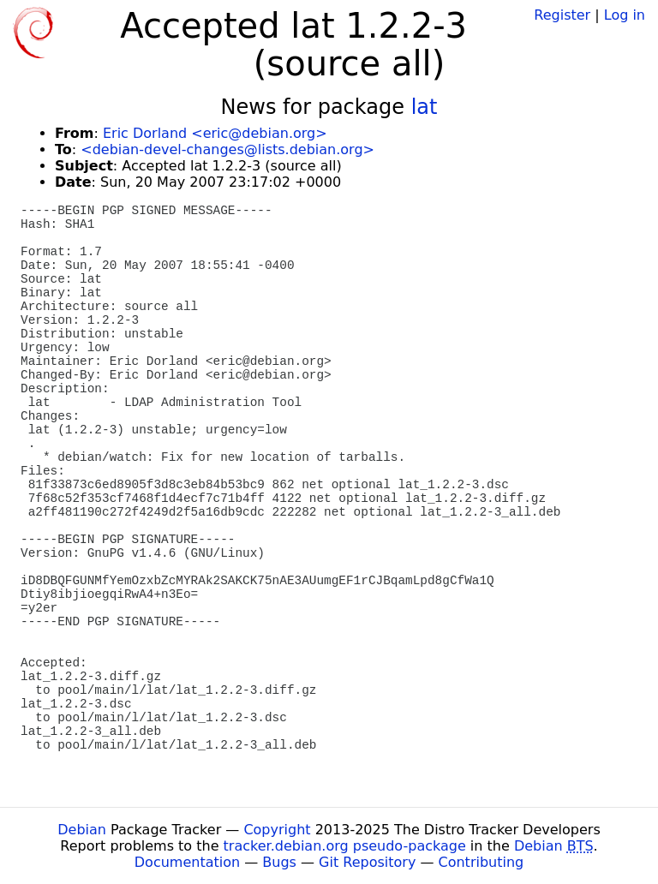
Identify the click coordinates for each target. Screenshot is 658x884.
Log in (624, 15)
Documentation (187, 862)
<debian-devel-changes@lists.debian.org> (227, 149)
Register (562, 15)
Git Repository (367, 862)
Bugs (279, 862)
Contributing (481, 862)
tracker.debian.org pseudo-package (345, 846)
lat (424, 107)
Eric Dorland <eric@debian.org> (215, 133)
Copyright (276, 829)
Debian (81, 829)
